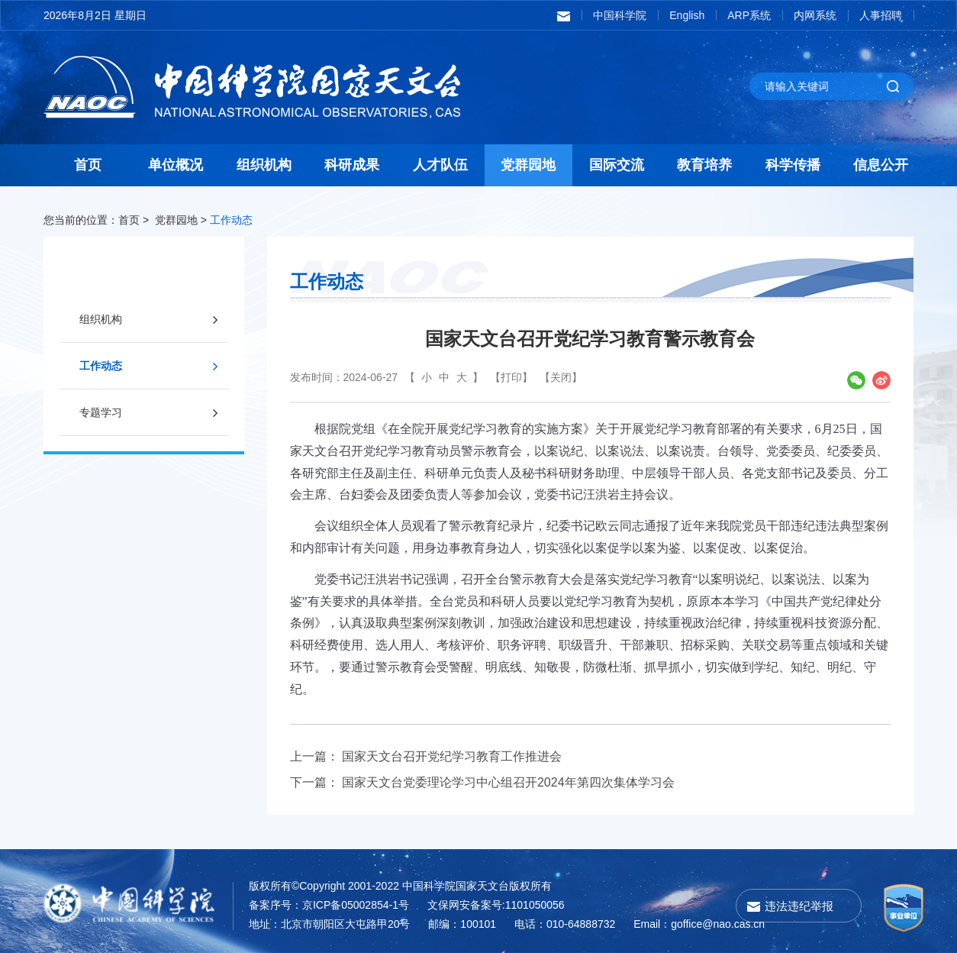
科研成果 (351, 165)
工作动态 (231, 220)
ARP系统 (749, 15)
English (686, 15)
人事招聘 (880, 15)
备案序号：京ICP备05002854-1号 (329, 905)
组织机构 (264, 165)
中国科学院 (619, 15)
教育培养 (704, 165)
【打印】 (511, 377)
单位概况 (175, 165)
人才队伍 (440, 165)
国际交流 (616, 165)
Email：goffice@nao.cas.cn (699, 924)
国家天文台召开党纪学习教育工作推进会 (452, 756)
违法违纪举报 (799, 906)
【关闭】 (561, 377)
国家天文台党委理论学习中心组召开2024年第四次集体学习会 (508, 782)
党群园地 (528, 165)
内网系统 (815, 15)
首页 (88, 165)
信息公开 (880, 165)
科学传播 (792, 165)
